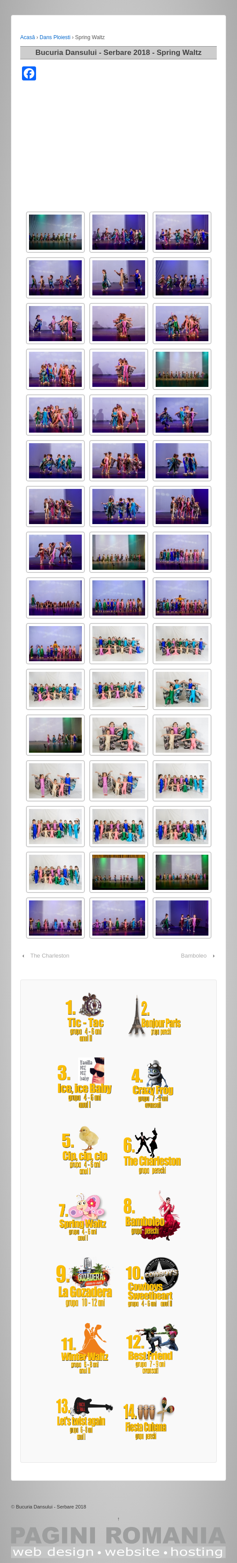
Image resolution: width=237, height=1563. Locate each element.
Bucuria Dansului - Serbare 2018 (51, 1506)
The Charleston (49, 955)
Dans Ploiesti (55, 37)
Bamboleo (194, 955)
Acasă (27, 37)
